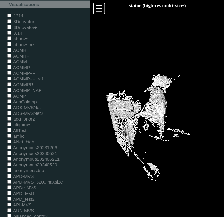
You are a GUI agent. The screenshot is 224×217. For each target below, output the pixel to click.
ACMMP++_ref (25, 78)
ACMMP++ (21, 73)
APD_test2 (21, 199)
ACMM (17, 61)
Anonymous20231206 (32, 147)
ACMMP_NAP (24, 90)
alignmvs (19, 124)
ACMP (16, 96)
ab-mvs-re (20, 44)
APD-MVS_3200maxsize (35, 181)
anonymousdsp (25, 170)
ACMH (16, 50)
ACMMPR (20, 84)
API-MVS (19, 204)
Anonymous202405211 (33, 159)
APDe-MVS (21, 187)
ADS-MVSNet (24, 107)
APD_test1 (21, 193)
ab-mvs (17, 38)
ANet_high (20, 141)
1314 (15, 15)
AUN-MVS (20, 210)
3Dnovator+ (22, 27)
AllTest (16, 130)
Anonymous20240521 (32, 153)
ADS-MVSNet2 (25, 113)
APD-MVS (20, 176)
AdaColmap (22, 101)
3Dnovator (20, 21)
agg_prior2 (21, 118)
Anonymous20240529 (32, 164)
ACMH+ (18, 55)
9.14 (14, 33)
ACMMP (18, 67)
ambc (15, 136)
